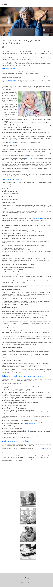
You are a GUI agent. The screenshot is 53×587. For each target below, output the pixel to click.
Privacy (34, 580)
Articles (35, 3)
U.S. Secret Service (11, 142)
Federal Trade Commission (39, 218)
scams (47, 258)
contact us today (44, 450)
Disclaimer (39, 580)
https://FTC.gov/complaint (32, 430)
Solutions (47, 3)
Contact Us (18, 580)
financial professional (46, 448)
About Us (39, 3)
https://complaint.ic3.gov (31, 423)
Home (31, 3)
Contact (43, 3)
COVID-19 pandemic (29, 158)
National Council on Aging (12, 80)
